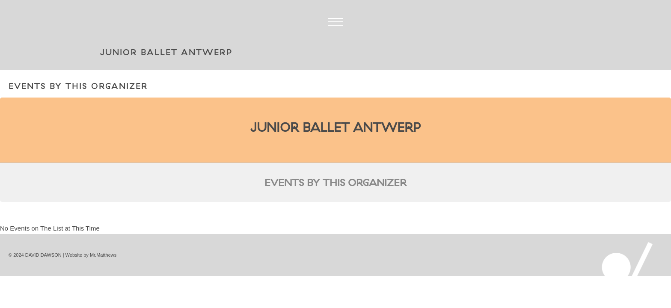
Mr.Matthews (103, 255)
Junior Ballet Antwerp (335, 127)
